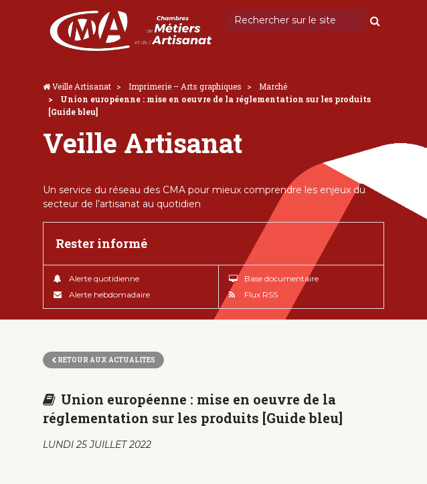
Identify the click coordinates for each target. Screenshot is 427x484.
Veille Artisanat (81, 86)
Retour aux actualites (103, 360)
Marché (273, 86)
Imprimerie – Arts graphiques (185, 86)
